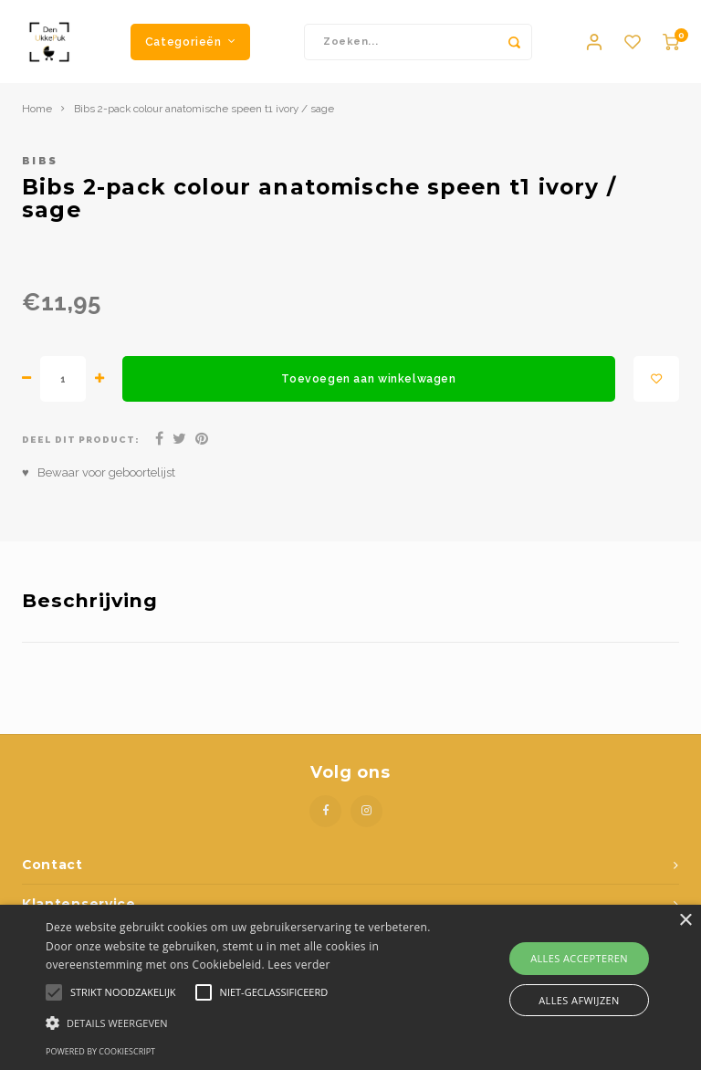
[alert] (350, 987)
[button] (244, 1022)
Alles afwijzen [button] (579, 1000)
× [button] (685, 921)
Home (37, 116)
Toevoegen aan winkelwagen (368, 386)
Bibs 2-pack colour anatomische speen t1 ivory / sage (204, 116)
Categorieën (190, 45)
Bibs (40, 169)
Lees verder (298, 964)
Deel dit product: (81, 448)
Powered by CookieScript (100, 1051)
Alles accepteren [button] (579, 958)
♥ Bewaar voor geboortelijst (98, 481)
